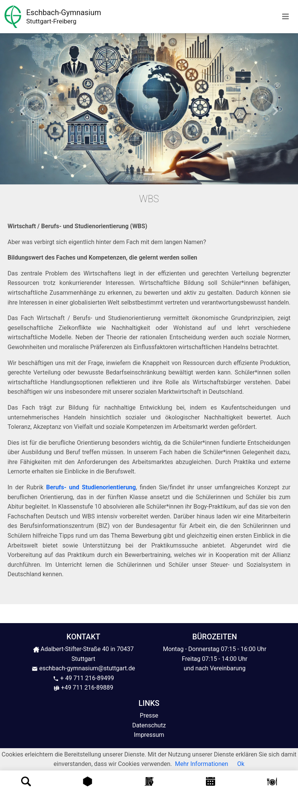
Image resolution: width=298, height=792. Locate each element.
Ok (240, 763)
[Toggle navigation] (285, 16)
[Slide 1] (149, 174)
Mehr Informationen (201, 763)
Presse (149, 715)
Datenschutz (149, 725)
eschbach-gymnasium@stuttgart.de (83, 668)
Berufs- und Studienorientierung (91, 487)
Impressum (149, 734)
